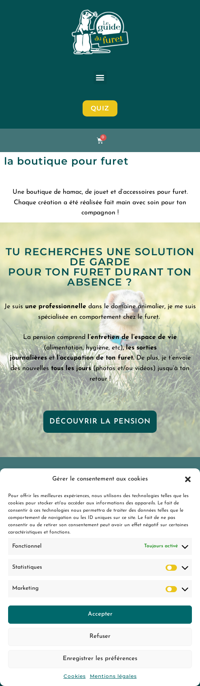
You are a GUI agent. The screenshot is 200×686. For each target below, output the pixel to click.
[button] (188, 479)
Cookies (75, 676)
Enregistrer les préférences (100, 659)
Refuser (100, 636)
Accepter (100, 614)
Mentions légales (113, 676)
